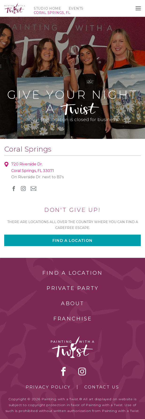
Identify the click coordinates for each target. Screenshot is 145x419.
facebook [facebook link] (13, 188)
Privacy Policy (48, 387)
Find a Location (72, 273)
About (72, 303)
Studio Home (47, 8)
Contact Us (101, 387)
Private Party (72, 288)
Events (76, 8)
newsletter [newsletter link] (33, 188)
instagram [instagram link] (23, 188)
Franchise (72, 319)
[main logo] (14, 5)
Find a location (72, 240)
